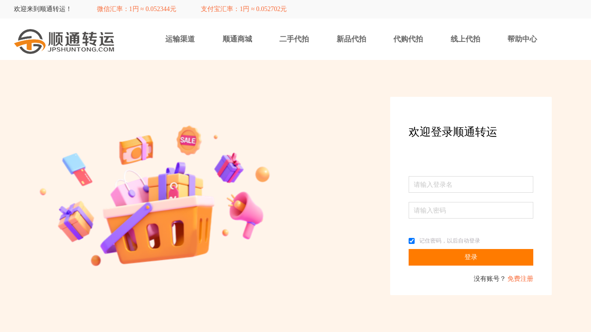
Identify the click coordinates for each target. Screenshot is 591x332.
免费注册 (520, 278)
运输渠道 (180, 39)
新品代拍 (351, 39)
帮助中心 (522, 39)
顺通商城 (237, 39)
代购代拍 (408, 39)
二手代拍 (294, 39)
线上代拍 (465, 39)
